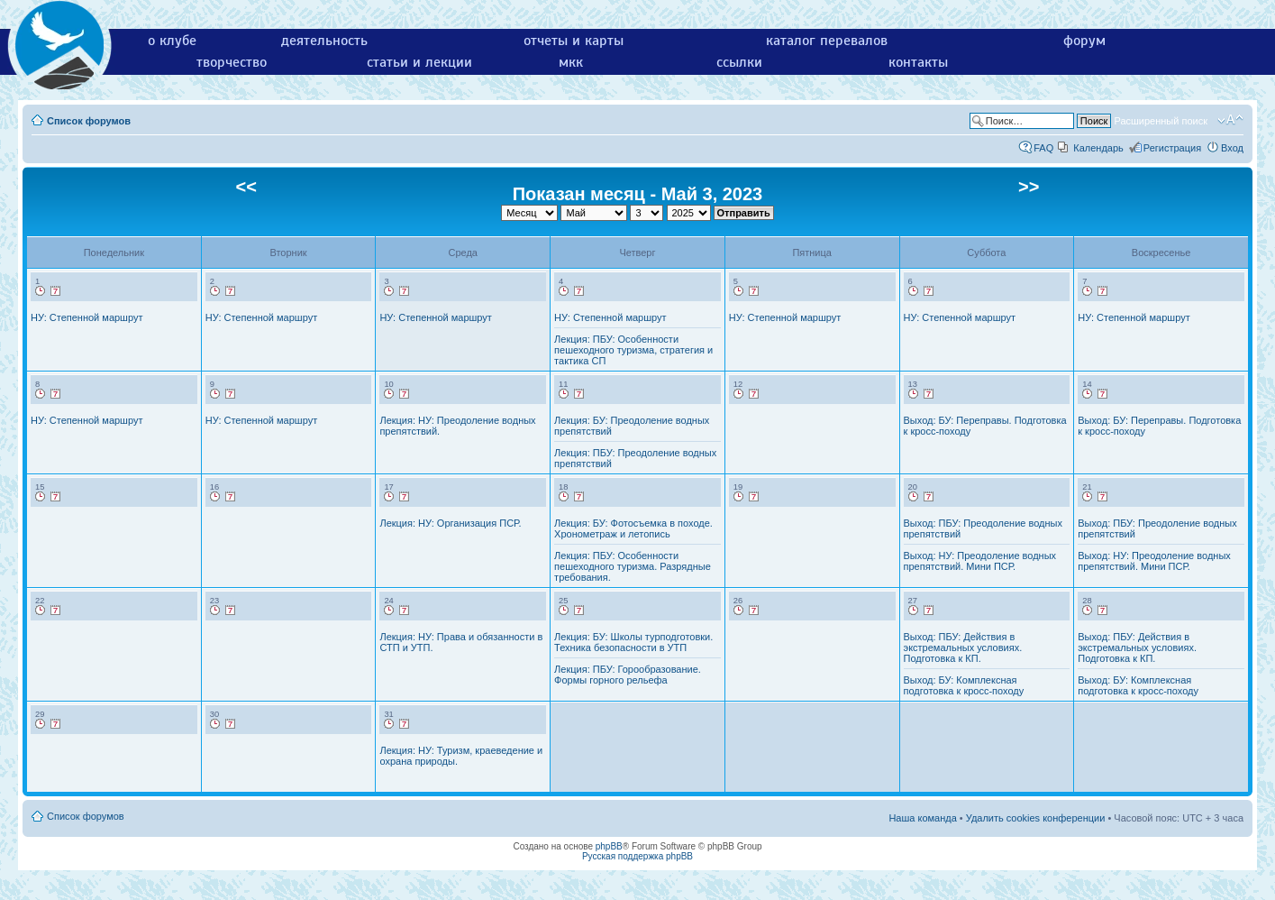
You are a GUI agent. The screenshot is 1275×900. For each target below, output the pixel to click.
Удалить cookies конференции (1036, 818)
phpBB (609, 846)
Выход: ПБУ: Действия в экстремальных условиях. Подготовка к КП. (963, 647)
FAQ (1043, 147)
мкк (571, 62)
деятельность (324, 41)
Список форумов (89, 120)
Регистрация (1172, 147)
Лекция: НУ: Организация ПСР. (450, 523)
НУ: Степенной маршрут (86, 317)
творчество (231, 62)
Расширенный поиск (1160, 120)
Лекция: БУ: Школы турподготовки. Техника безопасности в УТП (633, 642)
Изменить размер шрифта (1230, 120)
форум (1084, 41)
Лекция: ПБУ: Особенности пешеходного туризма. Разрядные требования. (632, 566)
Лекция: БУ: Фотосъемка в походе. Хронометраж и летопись (633, 528)
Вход (1232, 147)
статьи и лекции (419, 62)
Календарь (1098, 147)
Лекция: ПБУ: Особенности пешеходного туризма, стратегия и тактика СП (633, 350)
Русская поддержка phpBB (637, 856)
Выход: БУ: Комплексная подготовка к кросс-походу (964, 685)
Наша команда (922, 818)
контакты (918, 62)
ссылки (739, 62)
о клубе (172, 41)
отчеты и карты (574, 41)
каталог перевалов (827, 41)
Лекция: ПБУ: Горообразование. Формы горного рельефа (627, 674)
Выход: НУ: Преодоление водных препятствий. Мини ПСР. (980, 561)
